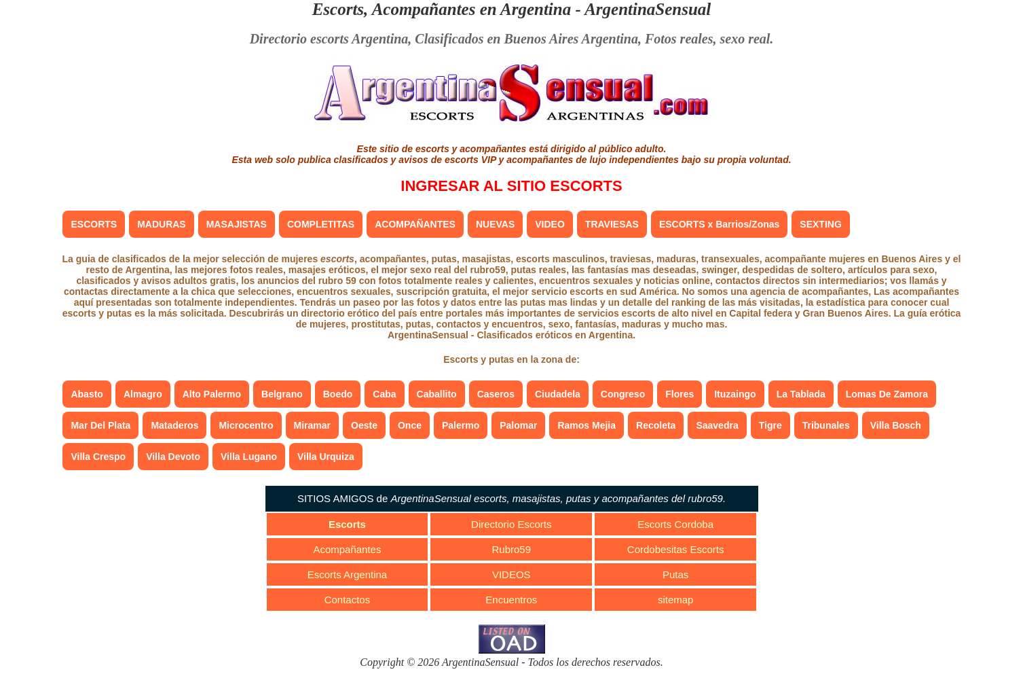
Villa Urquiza (325, 456)
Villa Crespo (98, 456)
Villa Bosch (895, 425)
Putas (675, 574)
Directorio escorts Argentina (329, 38)
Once (410, 425)
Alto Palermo (212, 394)
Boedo (338, 394)
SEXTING (820, 224)
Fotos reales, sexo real (707, 38)
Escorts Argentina (348, 574)
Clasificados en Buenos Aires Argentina (526, 38)
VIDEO (550, 224)
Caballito (437, 394)
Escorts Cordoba (675, 524)
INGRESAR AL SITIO (511, 185)
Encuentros (511, 599)
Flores (679, 394)
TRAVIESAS (612, 224)
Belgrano (282, 394)
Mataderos (174, 425)
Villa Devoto (173, 456)
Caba (384, 394)
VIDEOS (511, 574)
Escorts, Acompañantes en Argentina (442, 9)
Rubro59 (512, 549)
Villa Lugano (249, 456)
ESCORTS (94, 224)
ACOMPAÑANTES (415, 224)
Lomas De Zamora (887, 394)
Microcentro (246, 425)
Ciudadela (557, 394)
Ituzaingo (735, 394)
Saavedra (717, 425)
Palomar (518, 425)
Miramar (312, 425)
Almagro (143, 394)
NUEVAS (495, 224)
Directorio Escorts (511, 524)
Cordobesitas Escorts (675, 549)
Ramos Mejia (586, 425)
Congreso (623, 394)
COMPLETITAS (320, 224)
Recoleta (655, 425)
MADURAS (161, 224)
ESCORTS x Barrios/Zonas (719, 224)
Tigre (770, 425)
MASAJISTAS (236, 224)
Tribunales (826, 425)
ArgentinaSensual (647, 9)
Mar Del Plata (100, 425)
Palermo (460, 425)
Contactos (347, 599)
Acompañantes (347, 549)
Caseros (496, 394)
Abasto (87, 394)
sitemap (676, 599)
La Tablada (801, 394)
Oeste (364, 425)
